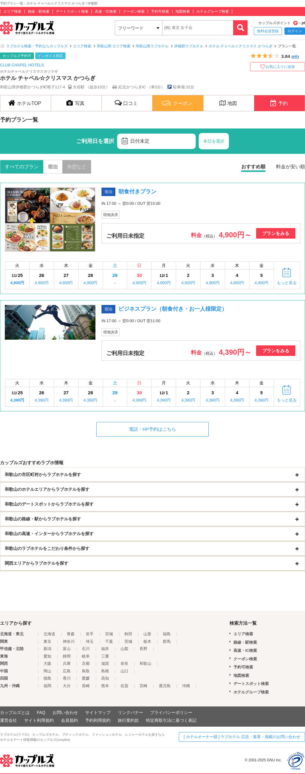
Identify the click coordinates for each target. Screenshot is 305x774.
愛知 (47, 656)
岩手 (90, 634)
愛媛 (86, 678)
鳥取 (86, 671)
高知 (105, 678)
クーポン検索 (134, 11)
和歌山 (145, 663)
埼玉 (90, 641)
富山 (67, 648)
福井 (105, 648)
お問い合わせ (65, 712)
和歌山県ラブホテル (152, 46)
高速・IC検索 (106, 11)
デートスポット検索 (72, 11)
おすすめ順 (253, 166)
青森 (71, 634)
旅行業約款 (128, 720)
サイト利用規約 (39, 720)
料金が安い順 (290, 166)
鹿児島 (165, 686)
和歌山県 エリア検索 (113, 46)
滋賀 (105, 663)
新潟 (47, 648)
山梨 (124, 648)
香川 (67, 678)
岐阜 (86, 656)
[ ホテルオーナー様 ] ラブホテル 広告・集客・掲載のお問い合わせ (242, 736)
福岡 (47, 686)
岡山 (47, 671)
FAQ (41, 712)
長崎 (86, 686)
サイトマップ (98, 712)
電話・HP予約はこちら (152, 429)
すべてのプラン (22, 166)
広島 (67, 671)
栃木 (147, 641)
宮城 (109, 634)
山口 (124, 671)
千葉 (109, 641)
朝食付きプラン (137, 192)
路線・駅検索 (39, 11)
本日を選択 (213, 141)
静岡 (67, 656)
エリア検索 (12, 11)
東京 (47, 641)
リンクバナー (130, 712)
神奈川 (69, 641)
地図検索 (182, 11)
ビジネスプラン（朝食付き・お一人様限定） (172, 309)
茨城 (128, 641)
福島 (167, 634)
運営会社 (8, 720)
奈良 (124, 663)
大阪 (47, 663)
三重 (105, 656)
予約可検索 (160, 11)
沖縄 (186, 686)
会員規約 (69, 720)
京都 (86, 663)
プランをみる (275, 233)
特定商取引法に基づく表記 (171, 720)
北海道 (49, 634)
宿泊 (53, 166)
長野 (143, 648)
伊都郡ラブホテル (188, 46)
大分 (67, 686)
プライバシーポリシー (171, 712)
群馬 (167, 641)
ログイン (294, 31)
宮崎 (143, 686)
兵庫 (67, 663)
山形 (147, 634)
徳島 (47, 678)
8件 (295, 57)
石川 (86, 648)
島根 (105, 671)
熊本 (105, 686)
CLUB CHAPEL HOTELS (22, 65)
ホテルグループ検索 (212, 11)
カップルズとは (15, 712)
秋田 (128, 634)
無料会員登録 (268, 31)
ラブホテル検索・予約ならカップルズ (37, 46)
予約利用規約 (98, 720)
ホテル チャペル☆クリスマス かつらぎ (240, 46)
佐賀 (124, 686)
